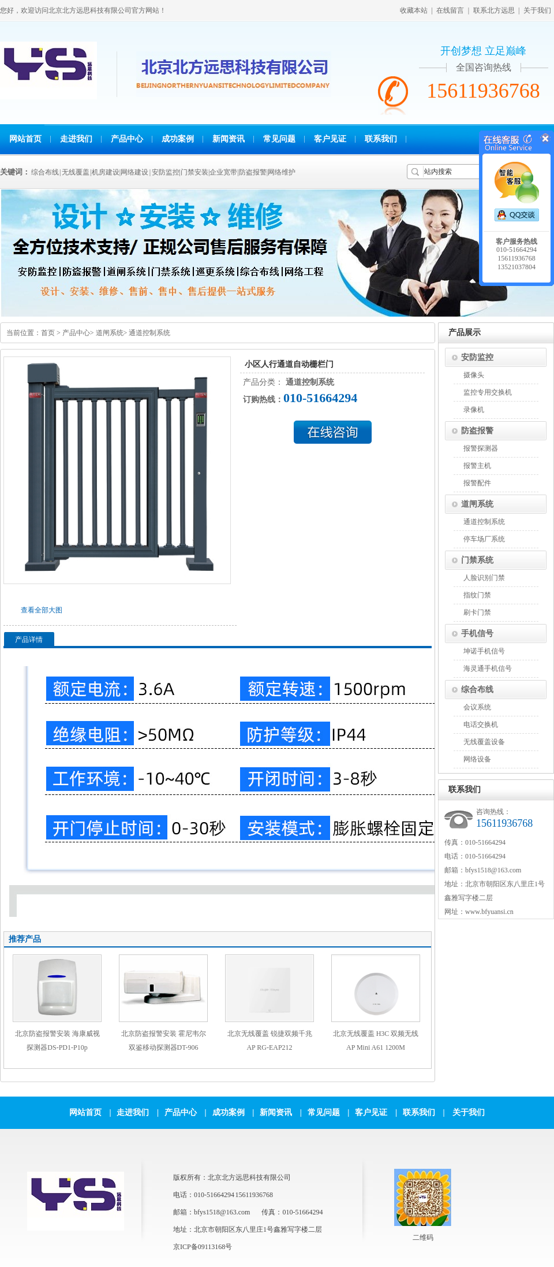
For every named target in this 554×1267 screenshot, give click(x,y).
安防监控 (477, 357)
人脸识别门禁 (484, 578)
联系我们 (381, 139)
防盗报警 (477, 430)
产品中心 (127, 139)
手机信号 (477, 633)
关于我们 (537, 10)
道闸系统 (109, 333)
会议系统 (477, 707)
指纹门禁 (477, 595)
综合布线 (477, 689)
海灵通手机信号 (487, 668)
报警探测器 (480, 448)
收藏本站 (414, 10)
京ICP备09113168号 (202, 1247)
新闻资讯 (228, 139)
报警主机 (477, 466)
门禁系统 (477, 560)
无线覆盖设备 (484, 742)
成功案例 (178, 139)
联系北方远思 (494, 10)
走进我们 (76, 139)
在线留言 (450, 10)
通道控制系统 (149, 333)
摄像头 (473, 375)
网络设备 (477, 759)
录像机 (473, 410)
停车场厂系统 (484, 539)
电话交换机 (480, 724)
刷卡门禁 (477, 612)
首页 (48, 333)
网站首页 (25, 139)
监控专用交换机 (487, 392)
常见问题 (279, 139)
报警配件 (477, 483)
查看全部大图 (41, 610)
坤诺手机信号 (484, 651)
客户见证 (330, 139)
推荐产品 (25, 939)
